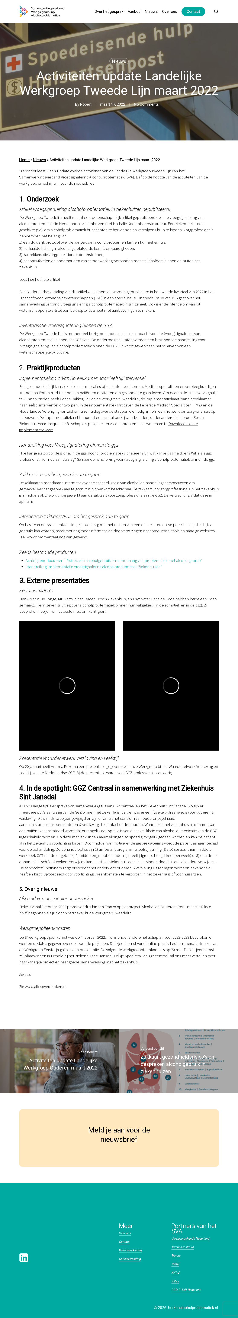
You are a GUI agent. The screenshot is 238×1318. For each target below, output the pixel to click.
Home (24, 160)
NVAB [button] (175, 1264)
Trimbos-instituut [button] (182, 1247)
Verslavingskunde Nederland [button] (190, 1239)
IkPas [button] (175, 1281)
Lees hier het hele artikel (39, 279)
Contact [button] (124, 1242)
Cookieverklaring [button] (130, 1259)
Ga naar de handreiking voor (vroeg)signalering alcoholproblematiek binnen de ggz (146, 459)
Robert (85, 104)
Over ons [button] (125, 1233)
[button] (31, 1238)
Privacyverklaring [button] (130, 1250)
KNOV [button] (175, 1273)
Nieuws (119, 61)
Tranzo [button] (176, 1256)
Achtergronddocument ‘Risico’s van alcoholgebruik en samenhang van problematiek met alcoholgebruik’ (114, 561)
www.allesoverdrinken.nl (46, 987)
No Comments (146, 104)
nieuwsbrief (83, 183)
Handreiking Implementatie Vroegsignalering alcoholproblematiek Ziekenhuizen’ (94, 567)
